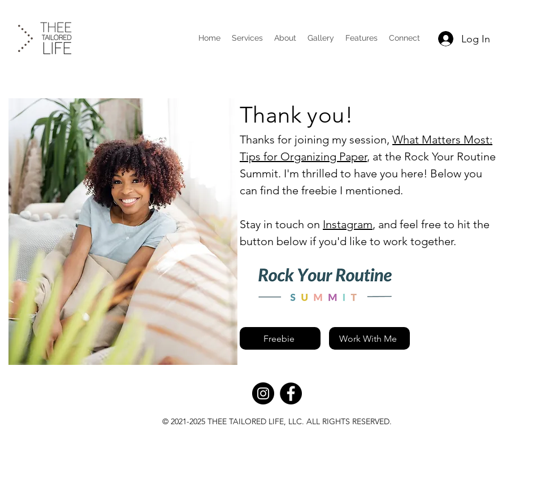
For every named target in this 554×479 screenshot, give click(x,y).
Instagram (348, 224)
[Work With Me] (369, 338)
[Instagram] (263, 393)
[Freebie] (280, 338)
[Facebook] (291, 393)
